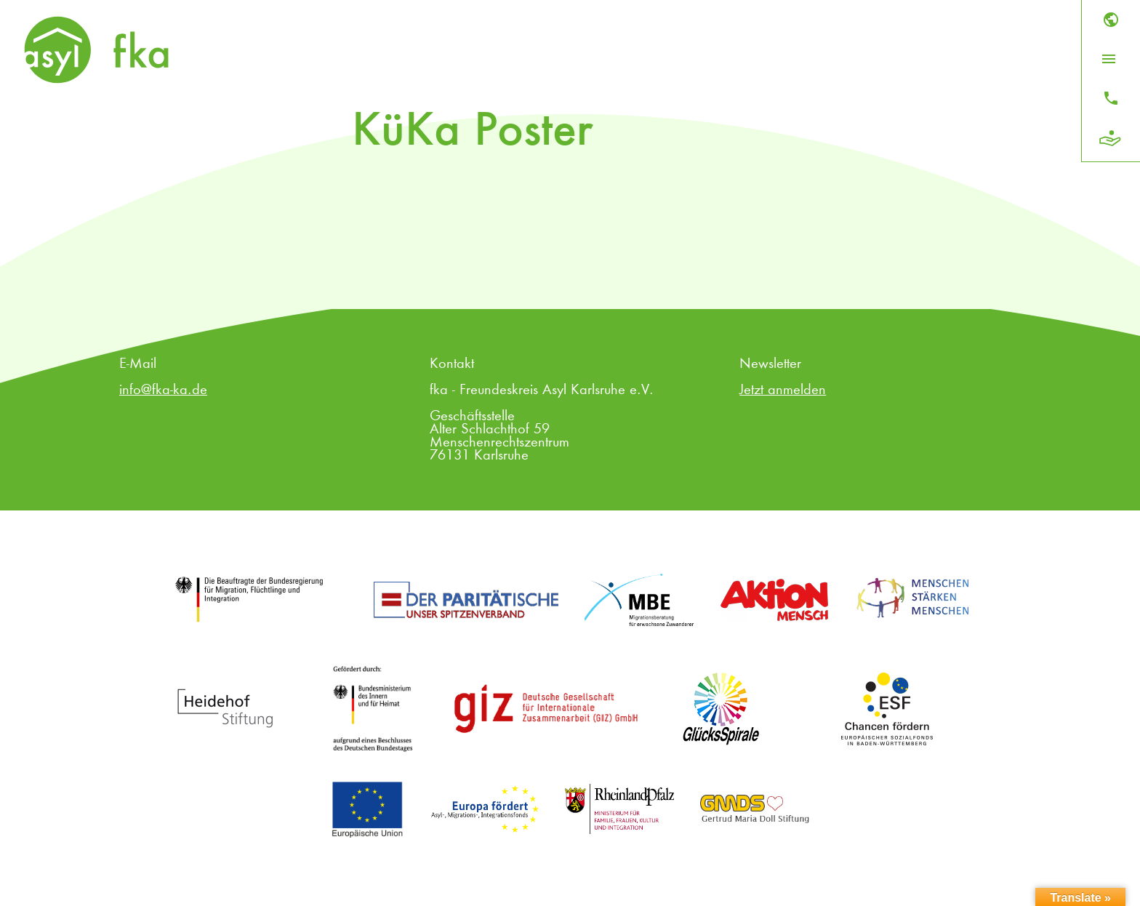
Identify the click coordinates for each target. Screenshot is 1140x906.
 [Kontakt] (1111, 98)
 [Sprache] (1111, 19)
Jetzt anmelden (782, 390)
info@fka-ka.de (163, 390)
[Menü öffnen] (1109, 59)
